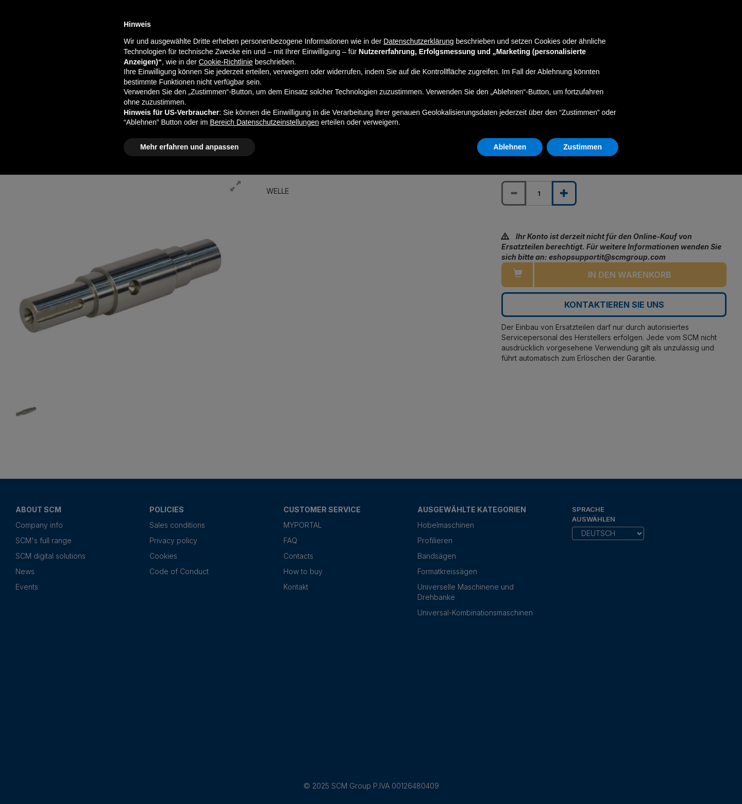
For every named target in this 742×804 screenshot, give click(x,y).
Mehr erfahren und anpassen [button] (189, 147)
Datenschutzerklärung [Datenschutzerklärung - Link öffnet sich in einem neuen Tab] (418, 41)
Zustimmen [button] (582, 147)
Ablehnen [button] (510, 147)
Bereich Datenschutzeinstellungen (264, 122)
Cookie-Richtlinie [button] (225, 62)
